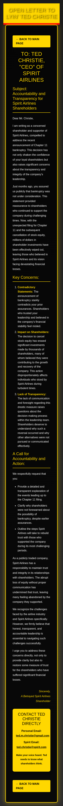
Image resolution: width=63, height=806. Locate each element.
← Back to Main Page (27, 41)
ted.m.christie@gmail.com (32, 735)
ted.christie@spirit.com (31, 747)
